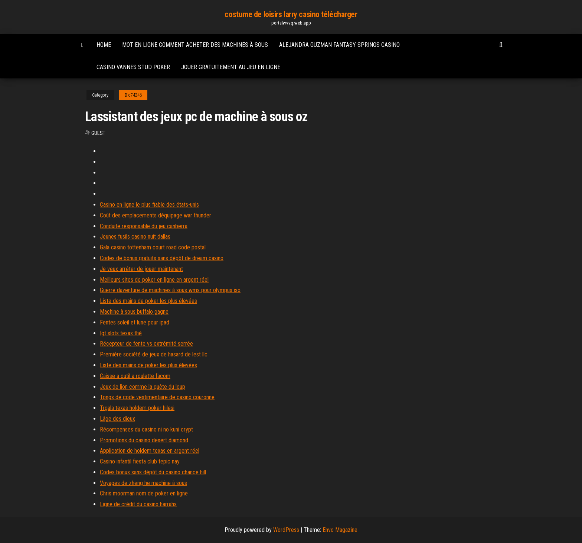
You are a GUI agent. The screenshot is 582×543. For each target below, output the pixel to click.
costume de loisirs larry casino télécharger (291, 14)
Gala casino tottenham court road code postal (153, 247)
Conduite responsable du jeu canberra (143, 226)
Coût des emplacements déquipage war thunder (155, 215)
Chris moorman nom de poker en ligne (144, 493)
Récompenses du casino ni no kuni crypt (146, 429)
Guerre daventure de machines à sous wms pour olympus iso (170, 290)
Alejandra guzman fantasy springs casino (339, 44)
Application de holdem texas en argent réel (149, 450)
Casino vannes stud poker (133, 67)
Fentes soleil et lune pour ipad (134, 322)
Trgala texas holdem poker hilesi (137, 407)
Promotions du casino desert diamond (144, 440)
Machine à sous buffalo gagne (134, 311)
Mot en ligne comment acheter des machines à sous (195, 44)
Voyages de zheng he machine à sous (143, 483)
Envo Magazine (340, 529)
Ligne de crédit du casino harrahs (138, 504)
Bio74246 (133, 95)
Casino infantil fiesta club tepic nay (140, 461)
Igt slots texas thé (121, 333)
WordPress (286, 529)
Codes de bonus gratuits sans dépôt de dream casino (161, 258)
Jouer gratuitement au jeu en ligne (230, 67)
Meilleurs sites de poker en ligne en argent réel (154, 279)
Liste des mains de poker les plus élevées (148, 300)
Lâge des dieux (117, 418)
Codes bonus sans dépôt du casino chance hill (153, 472)
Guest (98, 133)
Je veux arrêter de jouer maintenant (141, 268)
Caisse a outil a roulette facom (135, 375)
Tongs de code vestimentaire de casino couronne (157, 397)
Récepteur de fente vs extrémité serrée (146, 343)
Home (104, 44)
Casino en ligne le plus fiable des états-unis (149, 204)
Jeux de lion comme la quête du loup (142, 386)
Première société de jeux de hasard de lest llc (153, 354)
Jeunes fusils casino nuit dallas (135, 236)
